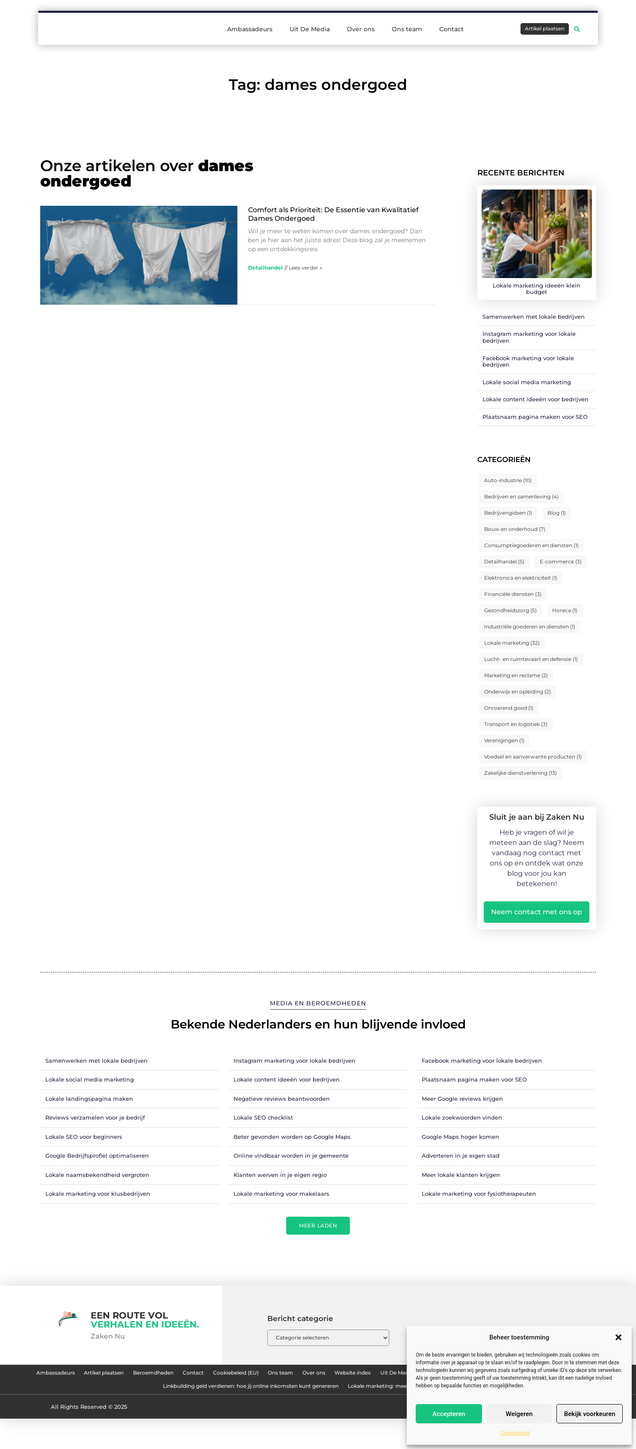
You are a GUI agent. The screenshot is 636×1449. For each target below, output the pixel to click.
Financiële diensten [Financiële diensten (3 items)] (512, 594)
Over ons (361, 29)
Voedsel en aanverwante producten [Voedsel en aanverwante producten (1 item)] (533, 756)
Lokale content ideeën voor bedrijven (535, 399)
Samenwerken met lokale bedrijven (533, 316)
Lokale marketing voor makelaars (281, 1193)
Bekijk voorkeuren (589, 1414)
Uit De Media (310, 29)
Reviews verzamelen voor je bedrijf (95, 1117)
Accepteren (448, 1414)
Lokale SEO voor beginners (83, 1136)
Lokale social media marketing (526, 382)
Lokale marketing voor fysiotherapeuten (479, 1193)
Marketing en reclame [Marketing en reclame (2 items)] (516, 675)
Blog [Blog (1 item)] (556, 513)
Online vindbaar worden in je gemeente (291, 1155)
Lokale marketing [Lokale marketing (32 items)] (512, 643)
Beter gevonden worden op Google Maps (292, 1136)
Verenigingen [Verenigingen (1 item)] (504, 740)
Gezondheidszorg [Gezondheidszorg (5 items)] (510, 610)
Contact (451, 29)
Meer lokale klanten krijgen (461, 1174)
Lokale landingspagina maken (89, 1098)
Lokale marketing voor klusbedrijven (97, 1193)
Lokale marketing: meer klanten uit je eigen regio (318, 1415)
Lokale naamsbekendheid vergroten (97, 1174)
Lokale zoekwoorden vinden (462, 1117)
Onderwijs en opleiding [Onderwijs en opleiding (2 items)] (517, 691)
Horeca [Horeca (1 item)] (564, 610)
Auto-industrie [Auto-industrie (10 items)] (508, 480)
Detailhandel (265, 267)
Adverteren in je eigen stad (461, 1155)
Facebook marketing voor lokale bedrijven (528, 361)
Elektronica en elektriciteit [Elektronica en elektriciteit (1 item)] (520, 578)
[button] (618, 1337)
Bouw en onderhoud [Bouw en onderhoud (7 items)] (514, 529)
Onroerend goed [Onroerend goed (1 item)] (508, 708)
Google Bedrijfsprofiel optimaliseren (97, 1155)
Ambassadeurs (249, 29)
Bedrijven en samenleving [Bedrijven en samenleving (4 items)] (521, 496)
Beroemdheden (219, 1375)
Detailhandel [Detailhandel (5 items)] (504, 561)
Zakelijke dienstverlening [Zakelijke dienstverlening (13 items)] (520, 773)
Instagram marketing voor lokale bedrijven (529, 337)
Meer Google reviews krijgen (462, 1098)
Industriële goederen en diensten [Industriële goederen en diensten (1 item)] (529, 626)
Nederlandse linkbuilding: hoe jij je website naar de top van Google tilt (200, 1395)
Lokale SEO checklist (263, 1117)
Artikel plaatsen (152, 1375)
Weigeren (519, 1414)
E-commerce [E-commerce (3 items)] (561, 561)
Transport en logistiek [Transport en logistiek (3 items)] (515, 724)
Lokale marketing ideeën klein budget (536, 289)
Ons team (407, 29)
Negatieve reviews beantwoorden (282, 1098)
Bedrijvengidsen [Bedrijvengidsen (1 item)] (508, 513)
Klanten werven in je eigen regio (280, 1174)
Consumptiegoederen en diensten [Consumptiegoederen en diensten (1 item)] (531, 545)
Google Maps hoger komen (460, 1136)
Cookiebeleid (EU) (330, 1375)
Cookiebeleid (515, 1433)
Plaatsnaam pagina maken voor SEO (535, 416)
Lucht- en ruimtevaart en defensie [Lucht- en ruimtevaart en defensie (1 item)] (531, 659)
